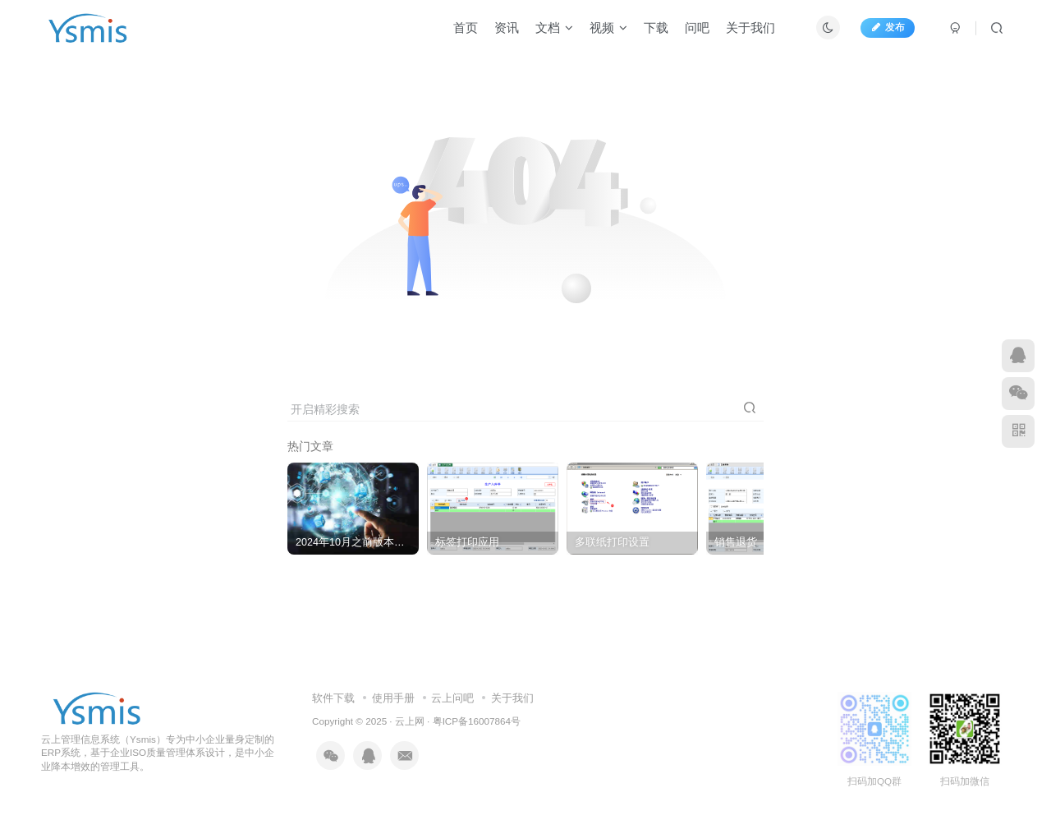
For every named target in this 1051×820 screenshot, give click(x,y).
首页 (465, 28)
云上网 (410, 721)
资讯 (506, 28)
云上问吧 (452, 698)
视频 (608, 28)
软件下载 (333, 698)
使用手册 (393, 698)
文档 (554, 28)
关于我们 (750, 28)
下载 (656, 28)
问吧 (697, 28)
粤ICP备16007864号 (477, 721)
